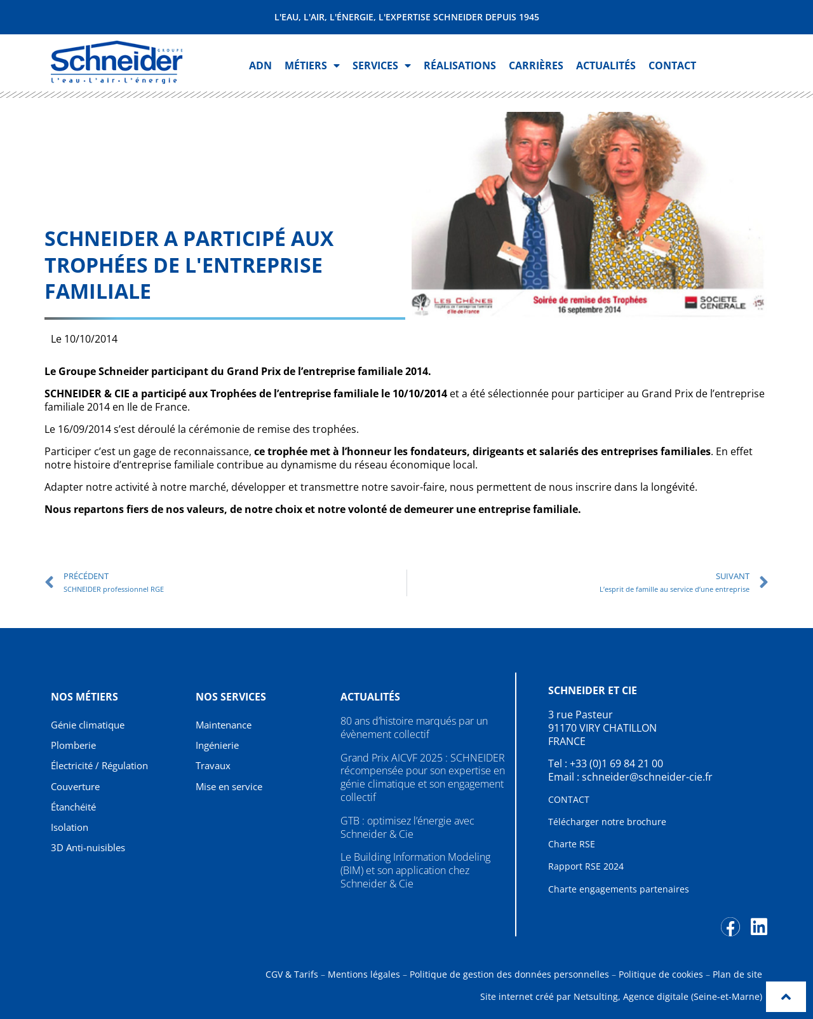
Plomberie (75, 746)
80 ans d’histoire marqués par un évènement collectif (414, 727)
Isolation (71, 829)
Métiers (312, 65)
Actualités (606, 65)
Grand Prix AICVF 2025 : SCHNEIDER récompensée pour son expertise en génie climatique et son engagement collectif (422, 777)
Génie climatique (91, 725)
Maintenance (227, 725)
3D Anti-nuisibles (91, 850)
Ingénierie (219, 746)
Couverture (78, 787)
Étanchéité (76, 808)
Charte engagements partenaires (618, 889)
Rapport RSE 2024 (586, 866)
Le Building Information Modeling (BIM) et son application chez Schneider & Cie (415, 870)
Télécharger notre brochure (607, 822)
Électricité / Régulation (104, 767)
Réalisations (460, 65)
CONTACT (568, 799)
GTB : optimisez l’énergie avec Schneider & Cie (407, 827)
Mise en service (232, 787)
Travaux (215, 767)
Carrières (536, 65)
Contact (672, 65)
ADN (260, 65)
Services (382, 65)
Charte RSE (571, 844)
